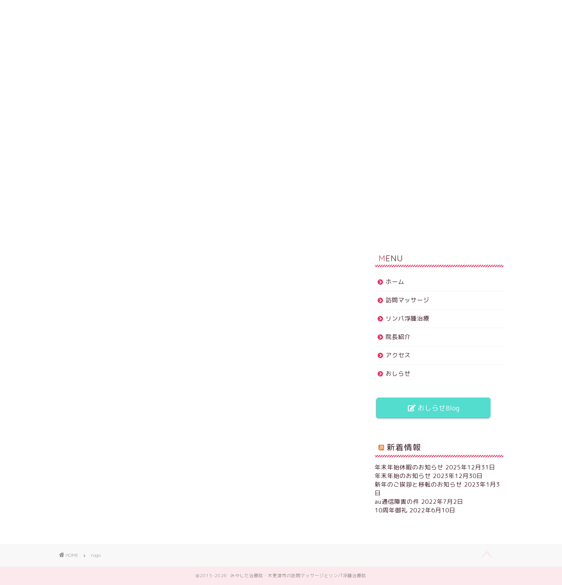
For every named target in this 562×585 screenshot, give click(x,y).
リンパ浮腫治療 (217, 9)
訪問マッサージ (154, 9)
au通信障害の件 (397, 502)
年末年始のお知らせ (403, 476)
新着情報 (404, 447)
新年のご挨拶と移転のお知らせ (418, 484)
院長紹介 (281, 9)
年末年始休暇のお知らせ (409, 467)
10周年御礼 (391, 510)
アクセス (344, 9)
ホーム (90, 9)
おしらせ (408, 9)
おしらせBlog (433, 408)
